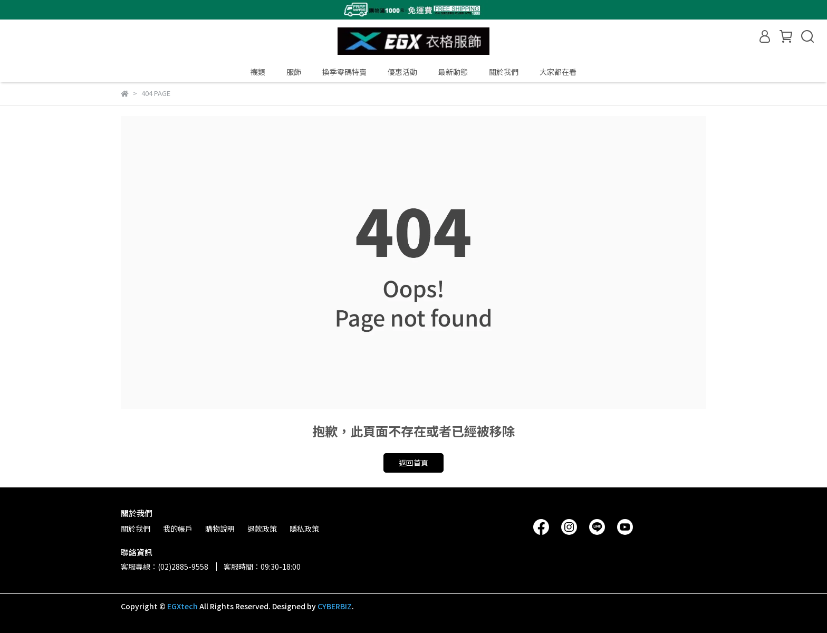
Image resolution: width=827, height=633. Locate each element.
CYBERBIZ (335, 606)
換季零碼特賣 (344, 71)
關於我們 (503, 71)
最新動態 (453, 71)
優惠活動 (402, 71)
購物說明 (220, 528)
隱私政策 (304, 528)
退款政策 (262, 528)
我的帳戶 (178, 528)
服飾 (293, 71)
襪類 (258, 71)
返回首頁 (413, 462)
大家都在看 (558, 71)
